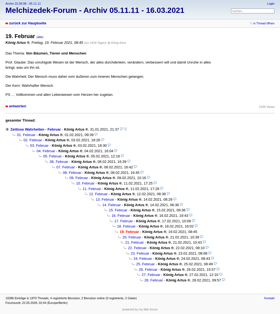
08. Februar (72, 173)
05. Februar (52, 156)
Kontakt (269, 298)
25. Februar (145, 264)
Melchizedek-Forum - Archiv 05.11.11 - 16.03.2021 (94, 10)
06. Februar (59, 162)
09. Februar (78, 178)
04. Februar (46, 151)
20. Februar (131, 237)
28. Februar (153, 280)
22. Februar (137, 248)
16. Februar (121, 216)
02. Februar (33, 140)
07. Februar (65, 167)
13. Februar (105, 199)
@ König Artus (116, 42)
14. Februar (111, 205)
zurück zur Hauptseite (27, 23)
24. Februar (142, 259)
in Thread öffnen (264, 23)
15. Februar (118, 210)
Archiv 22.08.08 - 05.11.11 (23, 3)
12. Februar (98, 194)
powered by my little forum (140, 309)
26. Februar (148, 269)
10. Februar (85, 183)
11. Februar (92, 189)
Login (271, 3)
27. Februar (151, 275)
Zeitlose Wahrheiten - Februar (35, 129)
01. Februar (26, 135)
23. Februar (140, 253)
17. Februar (123, 221)
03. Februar (39, 145)
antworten (17, 106)
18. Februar (126, 226)
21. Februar (134, 242)
